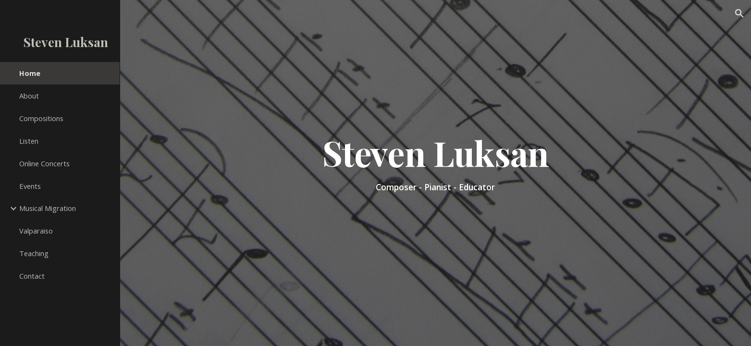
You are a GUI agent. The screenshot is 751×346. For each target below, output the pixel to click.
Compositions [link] (41, 118)
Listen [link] (28, 141)
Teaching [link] (34, 253)
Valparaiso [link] (36, 230)
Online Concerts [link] (44, 163)
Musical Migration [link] (47, 208)
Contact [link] (32, 276)
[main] (435, 173)
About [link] (29, 95)
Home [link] (29, 73)
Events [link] (30, 186)
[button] (739, 13)
